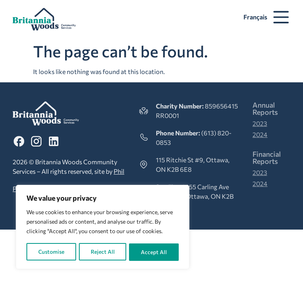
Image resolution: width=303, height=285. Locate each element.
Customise (51, 252)
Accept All (154, 252)
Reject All (103, 252)
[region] (102, 227)
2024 (259, 134)
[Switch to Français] (254, 17)
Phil (119, 171)
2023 (259, 123)
